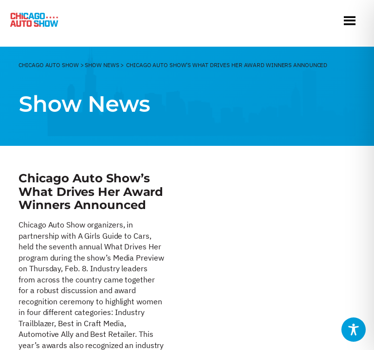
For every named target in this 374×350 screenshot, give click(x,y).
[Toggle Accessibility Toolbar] (353, 329)
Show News (102, 65)
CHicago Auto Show (48, 65)
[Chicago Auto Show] (34, 22)
